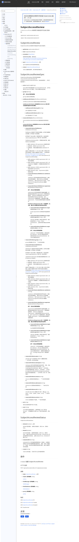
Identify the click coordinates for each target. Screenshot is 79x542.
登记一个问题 (63, 12)
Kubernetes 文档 (24, 10)
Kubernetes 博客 (35, 2)
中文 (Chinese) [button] (72, 2)
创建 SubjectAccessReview (67, 22)
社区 (52, 2)
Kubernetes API (36, 10)
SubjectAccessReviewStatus (33, 67)
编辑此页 (62, 8)
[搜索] (9, 11)
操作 (60, 20)
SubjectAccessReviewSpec (32, 62)
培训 (42, 2)
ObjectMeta (31, 54)
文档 (28, 2)
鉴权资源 (43, 10)
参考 (31, 10)
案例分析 (57, 2)
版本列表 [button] (63, 2)
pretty (24, 494)
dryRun (24, 479)
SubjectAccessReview (30, 474)
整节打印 (62, 13)
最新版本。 (47, 21)
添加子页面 (63, 10)
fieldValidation (26, 489)
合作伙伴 (47, 2)
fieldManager (26, 484)
